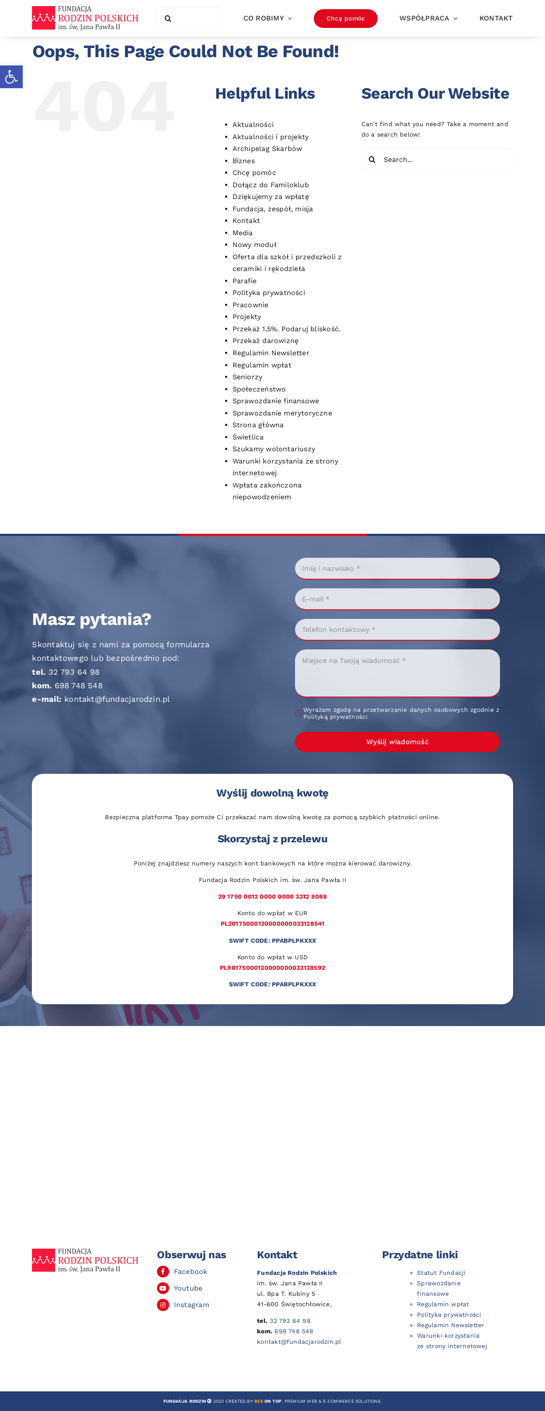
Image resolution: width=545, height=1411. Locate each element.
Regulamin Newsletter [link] (271, 353)
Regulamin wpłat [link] (262, 365)
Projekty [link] (247, 316)
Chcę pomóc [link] (254, 172)
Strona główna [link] (258, 425)
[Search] (168, 18)
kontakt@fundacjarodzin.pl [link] (117, 699)
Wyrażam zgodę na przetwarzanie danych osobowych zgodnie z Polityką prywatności (401, 713)
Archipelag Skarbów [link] (267, 148)
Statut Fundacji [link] (441, 1272)
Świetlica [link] (248, 437)
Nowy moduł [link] (255, 244)
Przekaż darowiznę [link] (266, 340)
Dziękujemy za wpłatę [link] (271, 196)
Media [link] (243, 233)
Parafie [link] (245, 281)
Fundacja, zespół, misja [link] (273, 209)
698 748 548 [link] (79, 685)
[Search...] (437, 159)
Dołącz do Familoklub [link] (271, 185)
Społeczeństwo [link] (259, 389)
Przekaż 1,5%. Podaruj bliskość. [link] (287, 329)
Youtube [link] (188, 1288)
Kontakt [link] (246, 220)
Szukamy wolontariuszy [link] (274, 449)
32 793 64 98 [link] (74, 671)
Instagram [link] (191, 1305)
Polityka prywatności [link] (269, 292)
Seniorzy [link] (248, 377)
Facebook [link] (191, 1271)
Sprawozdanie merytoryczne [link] (282, 413)
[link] (11, 76)
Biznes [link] (244, 161)
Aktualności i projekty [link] (271, 137)
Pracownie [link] (251, 305)
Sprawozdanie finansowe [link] (276, 401)
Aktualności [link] (253, 124)
